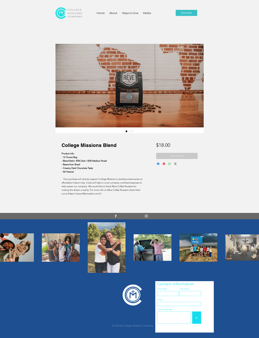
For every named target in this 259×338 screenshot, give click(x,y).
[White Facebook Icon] (116, 216)
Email (159, 300)
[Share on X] (175, 164)
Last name (184, 289)
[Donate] (186, 13)
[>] (196, 317)
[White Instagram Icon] (146, 216)
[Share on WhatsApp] (169, 164)
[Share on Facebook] (158, 164)
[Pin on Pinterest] (164, 164)
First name (162, 289)
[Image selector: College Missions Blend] (126, 131)
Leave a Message (164, 309)
